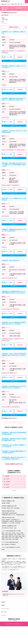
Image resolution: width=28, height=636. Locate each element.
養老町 (3, 563)
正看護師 (3, 528)
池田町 (3, 565)
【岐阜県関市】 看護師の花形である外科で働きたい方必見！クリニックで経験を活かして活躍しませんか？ (13, 103)
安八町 (13, 563)
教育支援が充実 (18, 547)
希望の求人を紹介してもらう (14, 62)
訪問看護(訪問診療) (20, 540)
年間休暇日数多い (5, 547)
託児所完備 (17, 548)
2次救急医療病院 (5, 539)
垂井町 (6, 563)
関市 (21, 4)
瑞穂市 (6, 562)
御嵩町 (16, 565)
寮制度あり (12, 547)
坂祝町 (10, 565)
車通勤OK (8, 545)
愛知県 (3, 575)
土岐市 (15, 560)
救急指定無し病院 (13, 539)
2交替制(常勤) (17, 534)
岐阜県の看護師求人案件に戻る (14, 490)
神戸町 (10, 563)
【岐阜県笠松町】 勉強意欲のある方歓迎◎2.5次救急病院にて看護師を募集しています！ (14, 465)
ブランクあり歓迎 (11, 548)
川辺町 (13, 565)
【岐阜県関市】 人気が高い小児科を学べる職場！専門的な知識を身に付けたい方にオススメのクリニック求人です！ (14, 377)
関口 (3, 570)
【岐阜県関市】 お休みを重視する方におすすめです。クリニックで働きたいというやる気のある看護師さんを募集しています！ (14, 173)
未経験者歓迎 (4, 548)
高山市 (10, 558)
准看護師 (8, 528)
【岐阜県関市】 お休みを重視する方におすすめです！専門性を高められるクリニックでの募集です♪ (13, 410)
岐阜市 (3, 558)
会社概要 (3, 628)
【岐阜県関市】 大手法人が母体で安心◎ (11, 275)
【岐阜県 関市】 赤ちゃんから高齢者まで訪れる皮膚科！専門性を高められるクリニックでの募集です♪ (14, 342)
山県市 (3, 562)
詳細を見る (20, 57)
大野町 (21, 563)
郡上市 (13, 562)
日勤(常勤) (4, 534)
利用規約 (3, 631)
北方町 (6, 565)
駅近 (23, 547)
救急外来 (11, 553)
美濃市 (22, 558)
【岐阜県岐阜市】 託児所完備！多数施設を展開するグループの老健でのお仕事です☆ (14, 477)
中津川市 (18, 558)
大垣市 (6, 558)
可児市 (23, 560)
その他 (15, 553)
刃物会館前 (6, 570)
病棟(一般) (6, 553)
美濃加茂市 (11, 560)
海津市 (16, 562)
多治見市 (14, 558)
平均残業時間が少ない (15, 545)
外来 (3, 553)
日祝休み (3, 545)
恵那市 (6, 560)
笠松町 (23, 562)
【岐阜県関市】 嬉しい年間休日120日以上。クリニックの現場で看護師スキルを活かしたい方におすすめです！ (13, 309)
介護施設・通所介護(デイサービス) (9, 540)
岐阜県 (19, 4)
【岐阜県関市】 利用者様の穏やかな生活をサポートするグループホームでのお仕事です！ (14, 243)
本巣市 (10, 562)
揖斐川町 (17, 563)
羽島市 (3, 560)
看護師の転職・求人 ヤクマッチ (5, 4)
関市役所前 (13, 570)
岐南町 (20, 562)
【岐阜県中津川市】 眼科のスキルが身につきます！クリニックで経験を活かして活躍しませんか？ (13, 483)
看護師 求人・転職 (14, 4)
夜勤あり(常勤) (10, 534)
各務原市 (19, 560)
